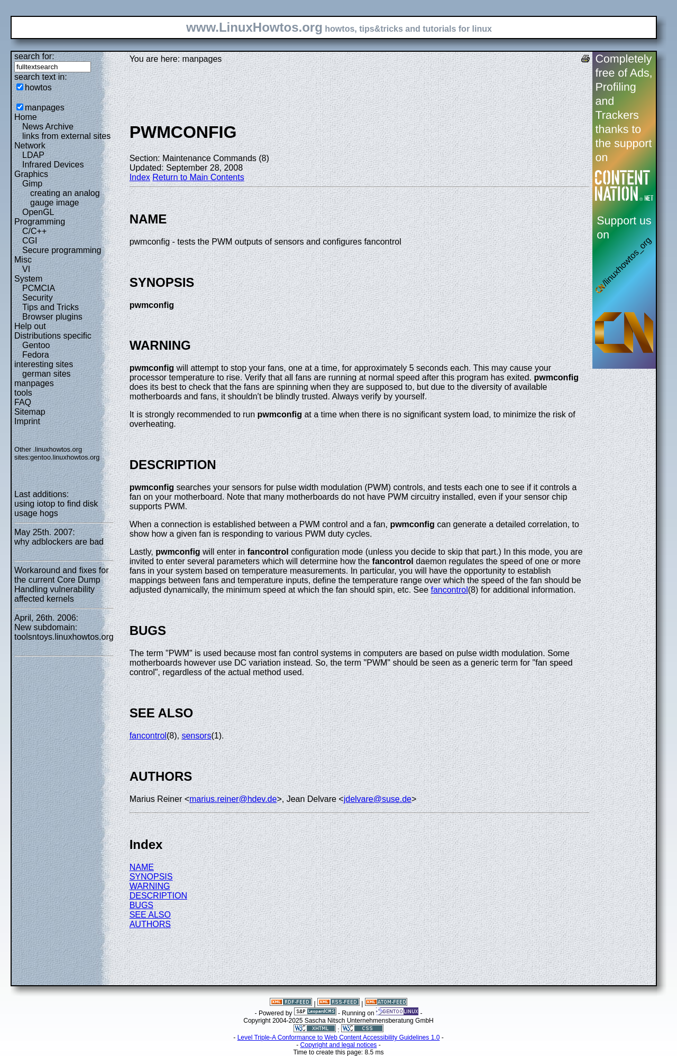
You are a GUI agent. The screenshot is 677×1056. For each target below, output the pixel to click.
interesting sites (43, 364)
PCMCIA (38, 288)
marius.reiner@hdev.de (233, 799)
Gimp (32, 183)
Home (25, 117)
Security (37, 297)
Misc (23, 259)
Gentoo (36, 345)
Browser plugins (52, 316)
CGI (29, 240)
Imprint (27, 421)
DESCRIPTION (158, 895)
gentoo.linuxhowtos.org (65, 457)
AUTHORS (150, 924)
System (28, 278)
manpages (45, 107)
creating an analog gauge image (65, 198)
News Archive (48, 126)
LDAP (33, 155)
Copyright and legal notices (338, 1045)
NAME (142, 867)
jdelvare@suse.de (377, 799)
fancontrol (449, 589)
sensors (196, 735)
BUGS (141, 905)
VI (26, 269)
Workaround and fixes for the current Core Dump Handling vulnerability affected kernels (61, 584)
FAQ (22, 402)
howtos (38, 87)
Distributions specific (53, 335)
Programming (39, 221)
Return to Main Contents (198, 177)
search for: (34, 56)
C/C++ (34, 231)
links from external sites (66, 136)
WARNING (150, 886)
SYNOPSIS (151, 876)
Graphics (31, 174)
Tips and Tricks (50, 307)
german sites (46, 373)
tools (23, 392)
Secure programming (61, 250)
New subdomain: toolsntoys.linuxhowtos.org (64, 632)
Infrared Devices (53, 164)
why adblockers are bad (59, 541)
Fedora (35, 354)
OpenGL (38, 212)
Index (140, 177)
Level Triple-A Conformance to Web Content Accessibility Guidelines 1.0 (338, 1037)
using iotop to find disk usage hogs (56, 508)
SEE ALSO (150, 914)
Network (29, 145)
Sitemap (29, 411)
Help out (30, 326)
